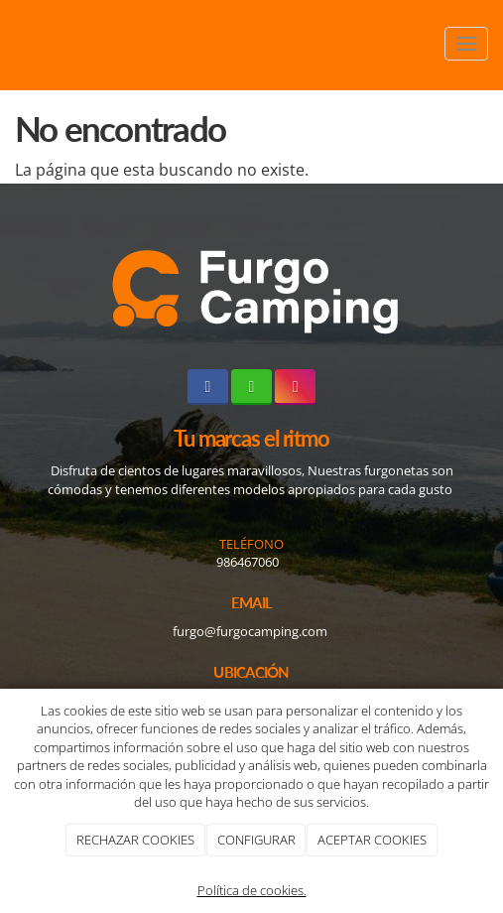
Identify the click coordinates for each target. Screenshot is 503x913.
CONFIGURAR (256, 839)
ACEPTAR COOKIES (372, 839)
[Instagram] (295, 386)
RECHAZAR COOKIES (135, 839)
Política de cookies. (252, 890)
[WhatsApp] (251, 386)
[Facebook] (208, 386)
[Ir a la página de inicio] (10, 43)
